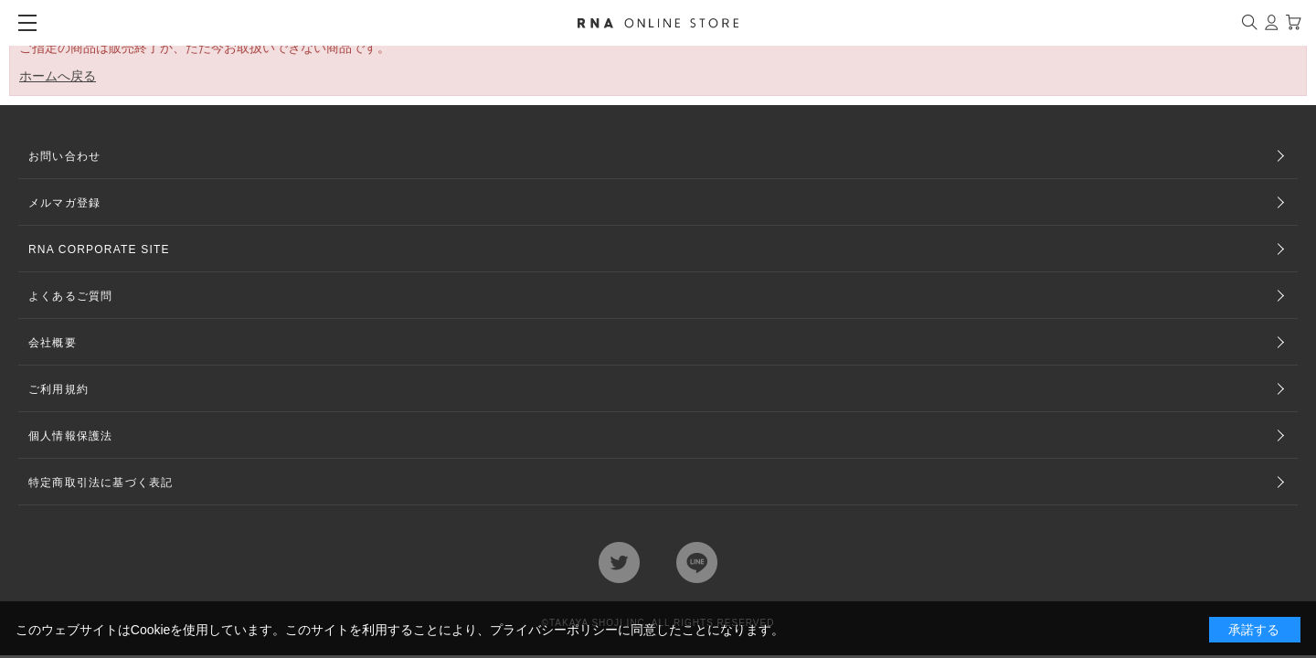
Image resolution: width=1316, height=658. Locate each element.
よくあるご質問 (70, 296)
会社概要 (52, 342)
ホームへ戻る (57, 76)
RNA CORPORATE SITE (99, 249)
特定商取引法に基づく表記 (100, 482)
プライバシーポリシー (554, 629)
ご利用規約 (58, 389)
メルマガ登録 (64, 202)
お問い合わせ (64, 156)
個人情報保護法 (70, 436)
